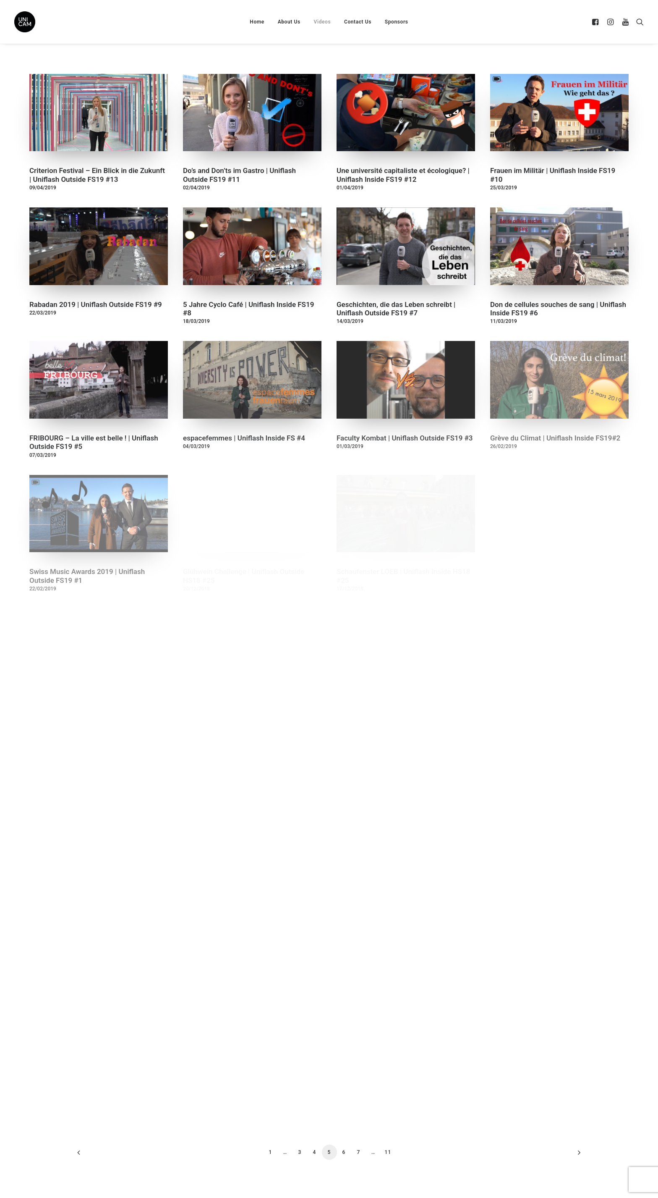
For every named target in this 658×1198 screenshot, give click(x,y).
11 (387, 1152)
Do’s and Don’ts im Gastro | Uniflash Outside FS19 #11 (239, 174)
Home (257, 22)
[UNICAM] (45, 21)
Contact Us (357, 22)
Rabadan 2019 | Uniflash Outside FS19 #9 (95, 304)
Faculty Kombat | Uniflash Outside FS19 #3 (405, 438)
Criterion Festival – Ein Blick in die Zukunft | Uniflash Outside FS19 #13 (97, 174)
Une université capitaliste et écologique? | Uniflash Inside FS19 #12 (403, 174)
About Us (289, 22)
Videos (322, 22)
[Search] (638, 22)
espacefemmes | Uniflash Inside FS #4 (244, 438)
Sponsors (396, 22)
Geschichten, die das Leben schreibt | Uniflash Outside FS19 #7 (396, 308)
